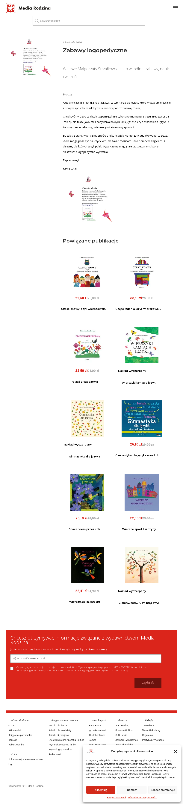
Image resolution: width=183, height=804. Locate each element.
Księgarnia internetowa (64, 720)
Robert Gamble (16, 744)
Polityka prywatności (153, 740)
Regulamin (147, 735)
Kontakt (12, 740)
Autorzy (122, 720)
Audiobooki (55, 754)
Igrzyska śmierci (97, 730)
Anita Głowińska (124, 744)
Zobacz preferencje (163, 790)
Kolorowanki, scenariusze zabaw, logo (25, 762)
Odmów (132, 790)
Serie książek (99, 720)
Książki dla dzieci (58, 725)
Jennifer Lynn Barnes (126, 740)
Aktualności (14, 730)
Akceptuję (101, 790)
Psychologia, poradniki (60, 749)
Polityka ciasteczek (116, 797)
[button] (175, 751)
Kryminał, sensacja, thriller (62, 744)
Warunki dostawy (151, 730)
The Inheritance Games (97, 737)
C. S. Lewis (121, 735)
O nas (11, 725)
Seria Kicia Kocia (98, 744)
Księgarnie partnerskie (20, 735)
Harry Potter (95, 725)
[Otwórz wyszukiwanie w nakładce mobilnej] (89, 20)
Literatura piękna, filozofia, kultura (66, 740)
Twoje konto (148, 725)
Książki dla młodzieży (60, 730)
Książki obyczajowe (59, 735)
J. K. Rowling (122, 725)
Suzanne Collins (123, 730)
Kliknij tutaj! (70, 168)
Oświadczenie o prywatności (142, 797)
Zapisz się (148, 682)
